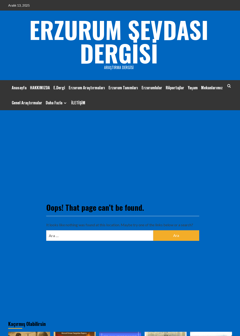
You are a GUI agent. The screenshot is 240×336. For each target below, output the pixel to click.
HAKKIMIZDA (40, 87)
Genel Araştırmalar (27, 102)
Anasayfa (19, 87)
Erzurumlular (152, 87)
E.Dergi (59, 87)
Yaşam (193, 87)
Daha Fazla (57, 102)
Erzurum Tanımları (123, 87)
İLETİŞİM (78, 102)
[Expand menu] (65, 103)
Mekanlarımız (212, 87)
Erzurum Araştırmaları (87, 87)
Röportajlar (175, 87)
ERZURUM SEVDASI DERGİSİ (118, 41)
